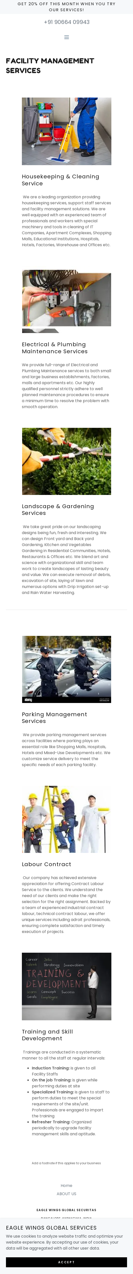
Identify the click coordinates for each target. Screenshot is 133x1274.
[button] (67, 37)
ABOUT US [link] (66, 1194)
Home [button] (66, 1185)
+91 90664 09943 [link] (66, 22)
